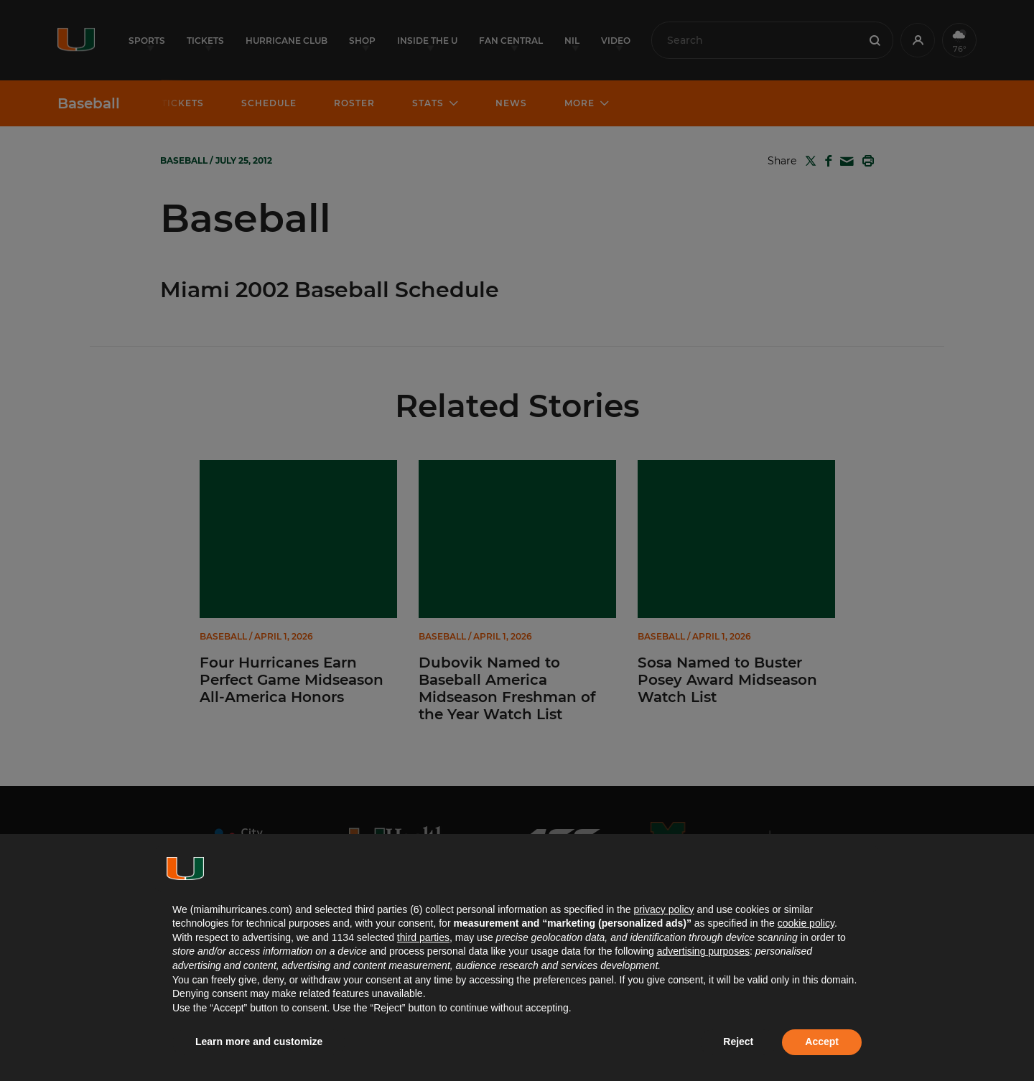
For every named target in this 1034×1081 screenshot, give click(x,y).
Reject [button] (738, 1041)
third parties (423, 937)
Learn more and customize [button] (258, 1041)
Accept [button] (822, 1041)
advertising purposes (703, 951)
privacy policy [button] (663, 909)
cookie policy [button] (806, 923)
